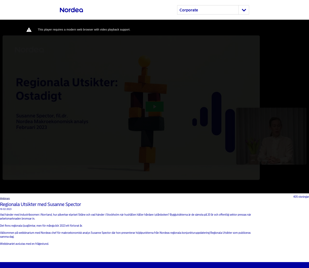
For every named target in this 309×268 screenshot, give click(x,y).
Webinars (5, 198)
